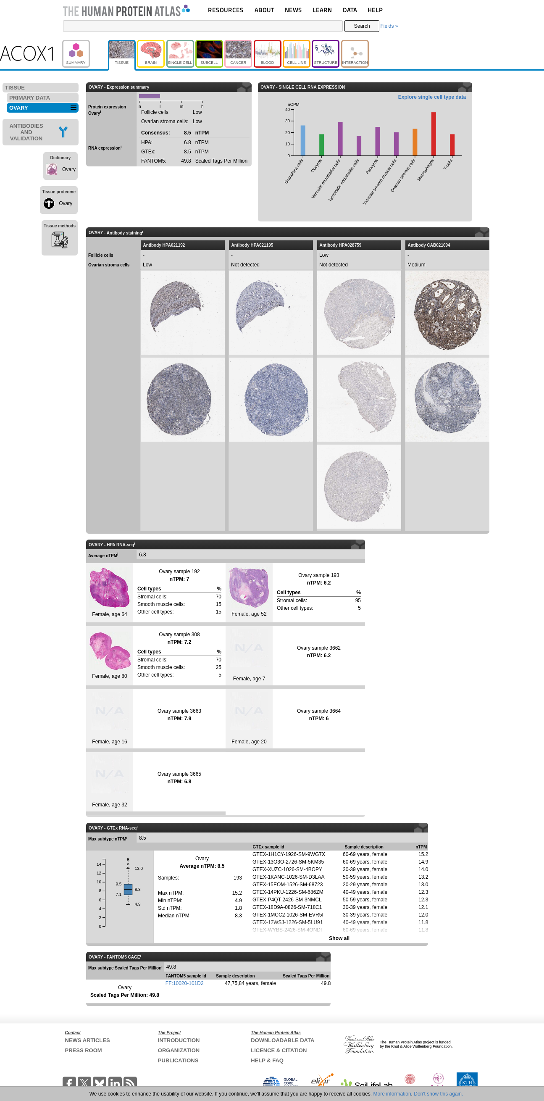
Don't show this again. (438, 1094)
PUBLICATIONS (178, 1060)
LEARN (322, 9)
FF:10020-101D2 (185, 983)
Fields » (389, 26)
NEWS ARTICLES (87, 1040)
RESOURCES (226, 9)
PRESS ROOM (83, 1050)
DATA (350, 9)
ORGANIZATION (179, 1050)
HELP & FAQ (267, 1060)
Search (362, 26)
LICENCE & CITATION (279, 1050)
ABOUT (264, 9)
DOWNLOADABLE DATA (282, 1040)
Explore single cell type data (432, 97)
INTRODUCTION (179, 1040)
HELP (375, 9)
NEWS (293, 9)
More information (392, 1094)
